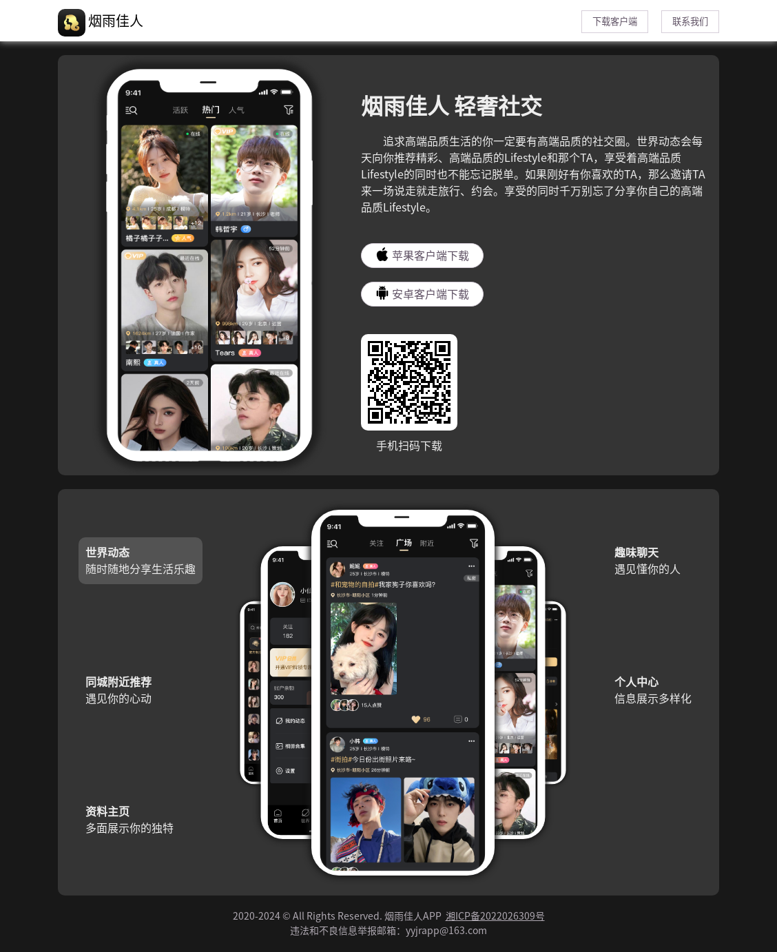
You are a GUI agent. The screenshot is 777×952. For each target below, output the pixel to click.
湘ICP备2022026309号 (495, 916)
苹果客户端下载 (422, 254)
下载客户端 (614, 21)
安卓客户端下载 (422, 293)
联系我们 (690, 21)
